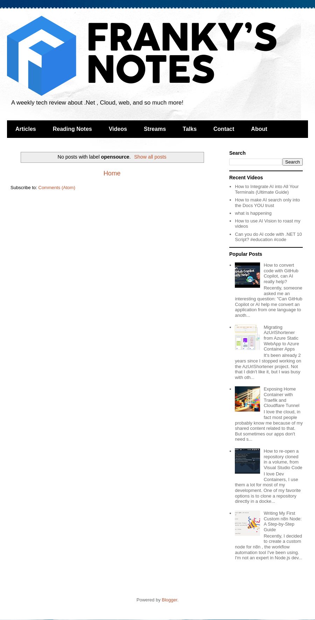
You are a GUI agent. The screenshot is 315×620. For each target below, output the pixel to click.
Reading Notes (72, 129)
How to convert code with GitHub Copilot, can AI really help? (281, 273)
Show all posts (150, 157)
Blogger (169, 599)
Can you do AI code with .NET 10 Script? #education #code (268, 237)
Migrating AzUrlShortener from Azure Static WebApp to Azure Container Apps (281, 338)
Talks (190, 129)
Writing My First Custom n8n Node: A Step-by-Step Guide (282, 521)
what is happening (253, 213)
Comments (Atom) (56, 187)
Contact (224, 129)
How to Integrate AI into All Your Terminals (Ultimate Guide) (267, 189)
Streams (155, 129)
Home (112, 173)
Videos (118, 129)
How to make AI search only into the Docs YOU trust (267, 202)
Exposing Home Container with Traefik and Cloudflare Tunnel (281, 397)
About (259, 129)
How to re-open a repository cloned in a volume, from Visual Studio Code (283, 459)
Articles (25, 129)
